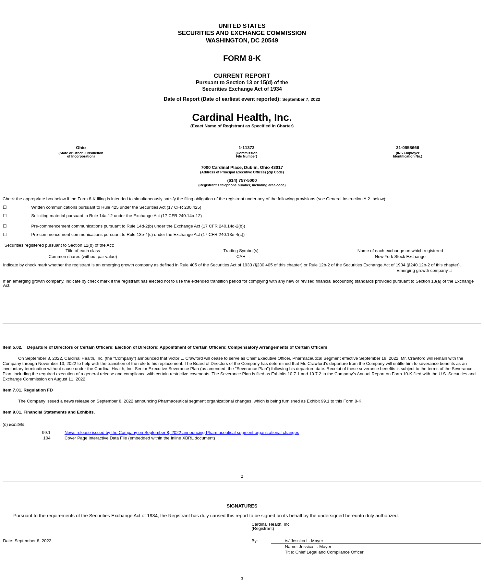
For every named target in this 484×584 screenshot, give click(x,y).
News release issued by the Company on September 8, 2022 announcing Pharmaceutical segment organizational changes (182, 432)
